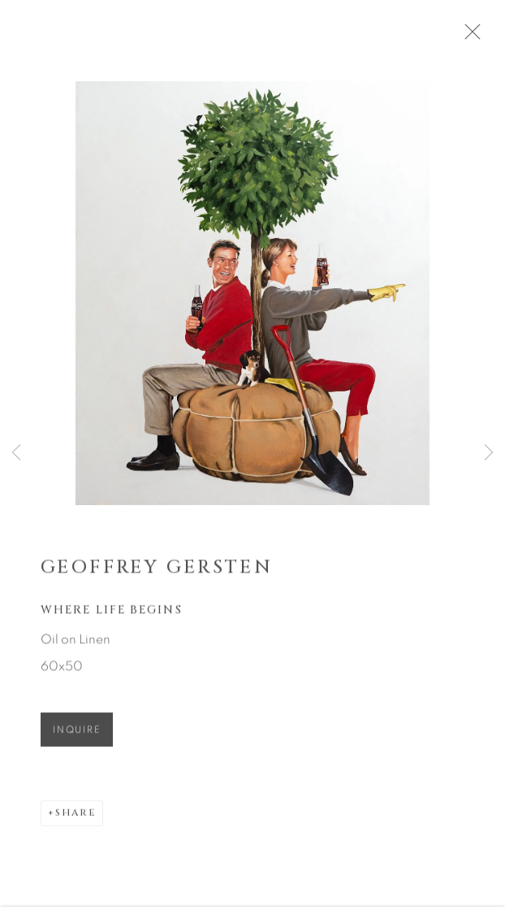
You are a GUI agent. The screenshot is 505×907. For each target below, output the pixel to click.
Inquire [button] (77, 737)
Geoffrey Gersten (157, 574)
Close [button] (485, 36)
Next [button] (489, 453)
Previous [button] (16, 453)
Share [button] (75, 820)
